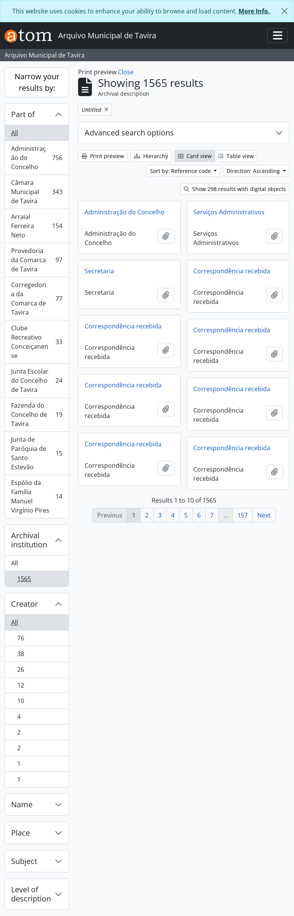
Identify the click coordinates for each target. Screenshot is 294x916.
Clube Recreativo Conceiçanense (36, 342)
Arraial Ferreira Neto (36, 225)
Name (22, 804)
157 (242, 515)
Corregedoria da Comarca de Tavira (36, 299)
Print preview (103, 156)
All (14, 133)
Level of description (31, 894)
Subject (24, 861)
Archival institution (29, 540)
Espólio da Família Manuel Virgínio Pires (36, 496)
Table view (236, 156)
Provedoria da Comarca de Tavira (36, 260)
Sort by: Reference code (181, 171)
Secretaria (99, 271)
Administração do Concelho (36, 157)
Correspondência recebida (231, 271)
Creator (24, 604)
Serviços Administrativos (229, 212)
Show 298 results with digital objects (235, 189)
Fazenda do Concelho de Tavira (36, 414)
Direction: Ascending (254, 171)
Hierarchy (151, 156)
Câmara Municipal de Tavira (36, 191)
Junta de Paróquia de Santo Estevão (36, 453)
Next (264, 515)
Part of (23, 114)
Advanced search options (129, 132)
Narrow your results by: (37, 82)
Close (126, 72)
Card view (195, 156)
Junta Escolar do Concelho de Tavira (36, 380)
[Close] (284, 11)
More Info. (254, 11)
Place (20, 833)
